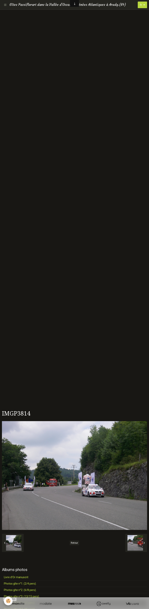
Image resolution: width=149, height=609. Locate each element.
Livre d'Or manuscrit (16, 577)
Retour (74, 543)
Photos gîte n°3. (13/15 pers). (22, 596)
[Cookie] (8, 601)
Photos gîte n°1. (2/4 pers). (20, 583)
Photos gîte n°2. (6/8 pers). (20, 590)
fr (141, 4)
